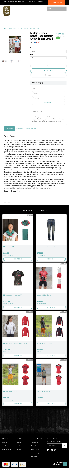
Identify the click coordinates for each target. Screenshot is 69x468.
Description (9, 129)
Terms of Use (34, 442)
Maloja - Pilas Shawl (9, 247)
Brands (18, 2)
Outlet (40, 2)
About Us (19, 442)
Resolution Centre (6, 449)
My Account (5, 442)
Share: (35, 42)
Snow (34, 2)
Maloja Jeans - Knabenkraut (46, 247)
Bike (23, 2)
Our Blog (19, 446)
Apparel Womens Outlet (15, 28)
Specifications (20, 128)
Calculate (48, 103)
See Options (18, 259)
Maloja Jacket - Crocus (44, 343)
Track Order (5, 446)
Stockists (19, 453)
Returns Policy (35, 449)
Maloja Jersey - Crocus (10, 391)
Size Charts (34, 457)
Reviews (32, 128)
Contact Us (19, 449)
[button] (65, 464)
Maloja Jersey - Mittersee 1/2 (12, 295)
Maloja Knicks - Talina (44, 295)
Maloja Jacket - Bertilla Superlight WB (15, 343)
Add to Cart (48, 70)
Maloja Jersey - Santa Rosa (31, 28)
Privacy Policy (34, 446)
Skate (29, 2)
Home (4, 2)
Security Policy (35, 453)
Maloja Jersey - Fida (43, 391)
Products (10, 2)
